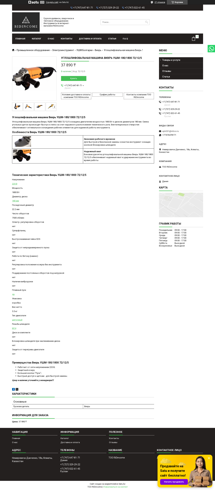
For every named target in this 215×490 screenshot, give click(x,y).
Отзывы (166, 71)
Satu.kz (122, 484)
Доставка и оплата (90, 38)
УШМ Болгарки (84, 50)
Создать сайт (52, 2)
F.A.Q (125, 38)
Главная (20, 38)
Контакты (66, 38)
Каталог (36, 38)
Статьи (112, 38)
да (13, 294)
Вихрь (98, 50)
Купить (73, 78)
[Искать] (147, 22)
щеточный (17, 320)
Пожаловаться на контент (116, 487)
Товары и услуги (171, 60)
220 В (14, 184)
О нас (51, 38)
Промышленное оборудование (33, 50)
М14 (14, 328)
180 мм (15, 201)
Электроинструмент (63, 50)
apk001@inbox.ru (170, 131)
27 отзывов (160, 2)
